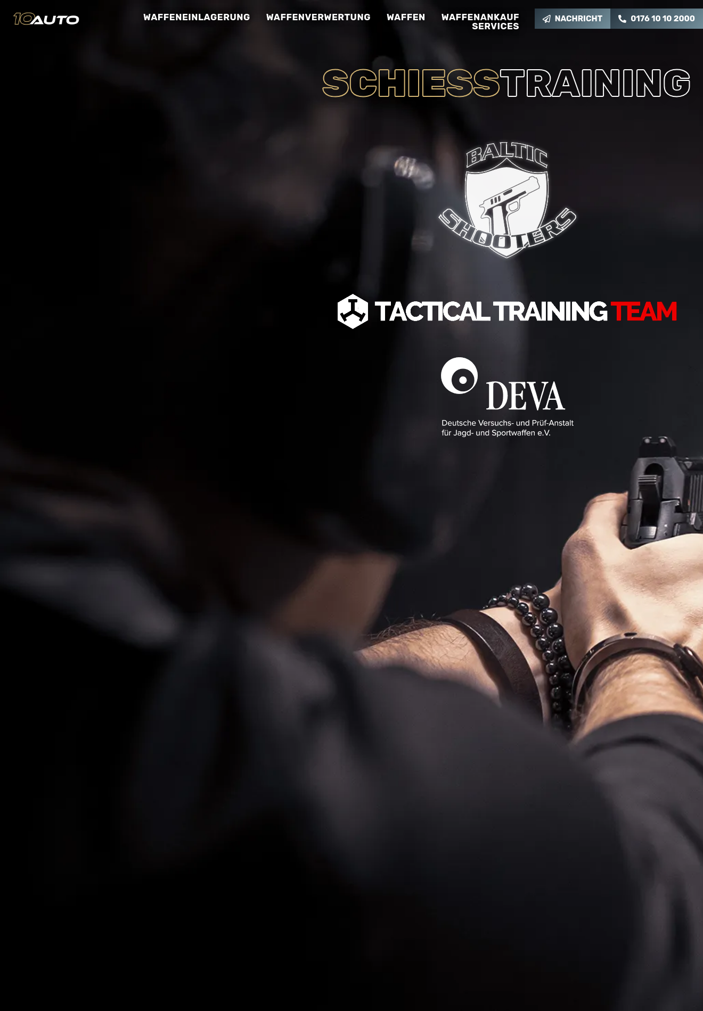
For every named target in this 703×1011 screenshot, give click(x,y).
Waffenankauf (480, 17)
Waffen (406, 17)
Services (495, 26)
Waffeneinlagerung (196, 17)
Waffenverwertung (318, 17)
